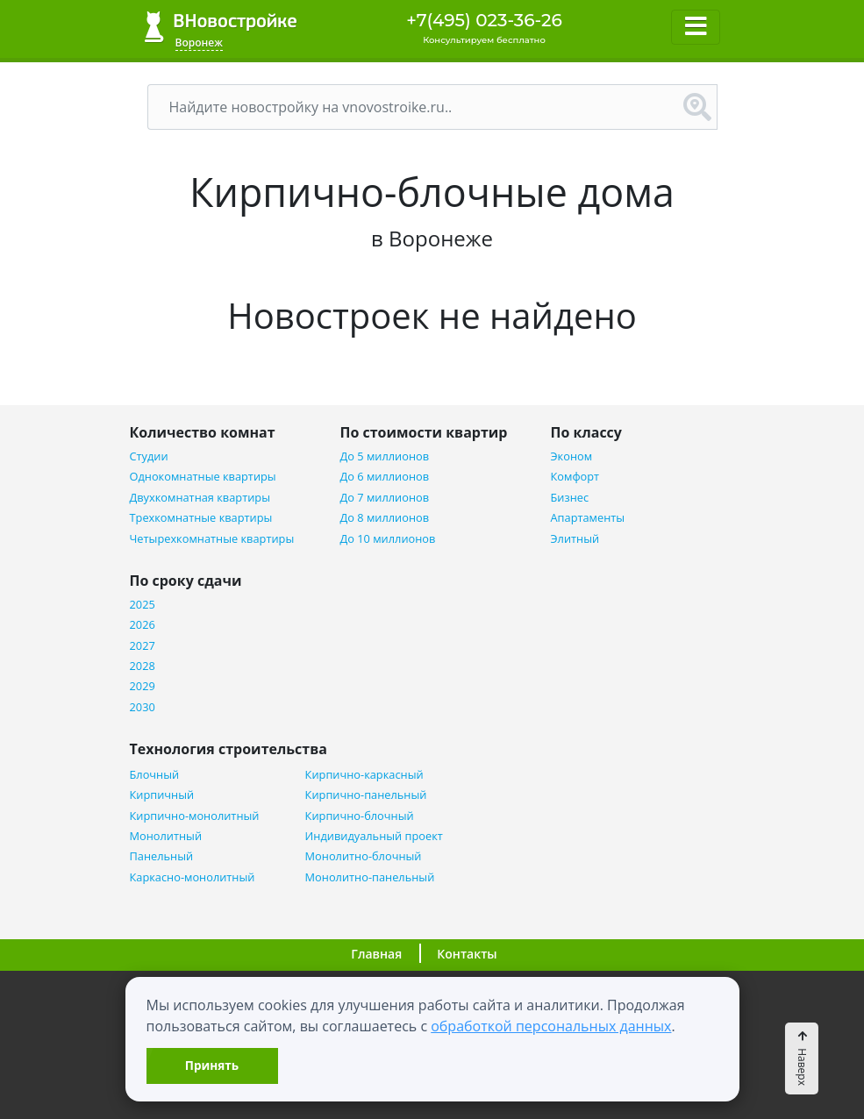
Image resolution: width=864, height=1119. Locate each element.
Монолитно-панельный (370, 877)
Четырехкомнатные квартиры (212, 538)
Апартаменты (588, 517)
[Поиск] (413, 107)
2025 (142, 604)
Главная (376, 953)
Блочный (155, 774)
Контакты (466, 953)
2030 (142, 707)
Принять (212, 1065)
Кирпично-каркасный (364, 774)
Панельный (162, 856)
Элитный (575, 538)
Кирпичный (162, 795)
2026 (142, 624)
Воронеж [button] (199, 42)
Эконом (572, 456)
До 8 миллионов (385, 517)
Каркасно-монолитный (192, 877)
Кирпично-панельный (366, 795)
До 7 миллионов (385, 497)
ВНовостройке (220, 27)
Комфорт (575, 476)
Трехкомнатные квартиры (201, 517)
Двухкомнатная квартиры (200, 497)
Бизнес (570, 497)
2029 (142, 686)
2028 (142, 666)
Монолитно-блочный (363, 856)
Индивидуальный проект (374, 836)
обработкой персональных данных (551, 1026)
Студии (149, 456)
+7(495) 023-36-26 (484, 20)
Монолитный (166, 836)
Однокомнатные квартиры (203, 476)
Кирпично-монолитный (195, 816)
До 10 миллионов (388, 538)
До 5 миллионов (385, 456)
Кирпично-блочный (359, 816)
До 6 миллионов (385, 476)
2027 (142, 645)
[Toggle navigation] (695, 27)
